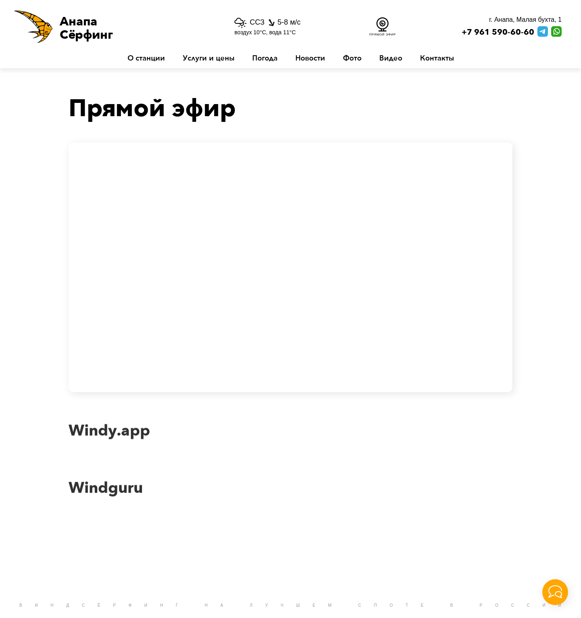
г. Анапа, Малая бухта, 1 (525, 19)
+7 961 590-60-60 (498, 32)
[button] (106, 26)
